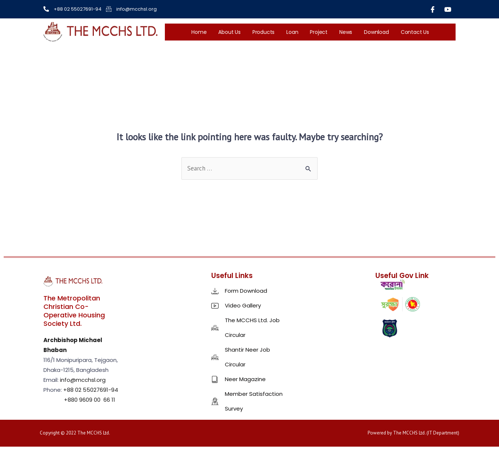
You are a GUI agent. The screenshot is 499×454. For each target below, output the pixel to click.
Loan (292, 32)
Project (319, 32)
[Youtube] (447, 9)
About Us (229, 32)
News (345, 32)
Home (198, 32)
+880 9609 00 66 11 (89, 400)
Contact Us (415, 32)
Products (263, 32)
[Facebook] (432, 9)
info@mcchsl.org (83, 380)
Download (376, 32)
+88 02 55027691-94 (90, 390)
